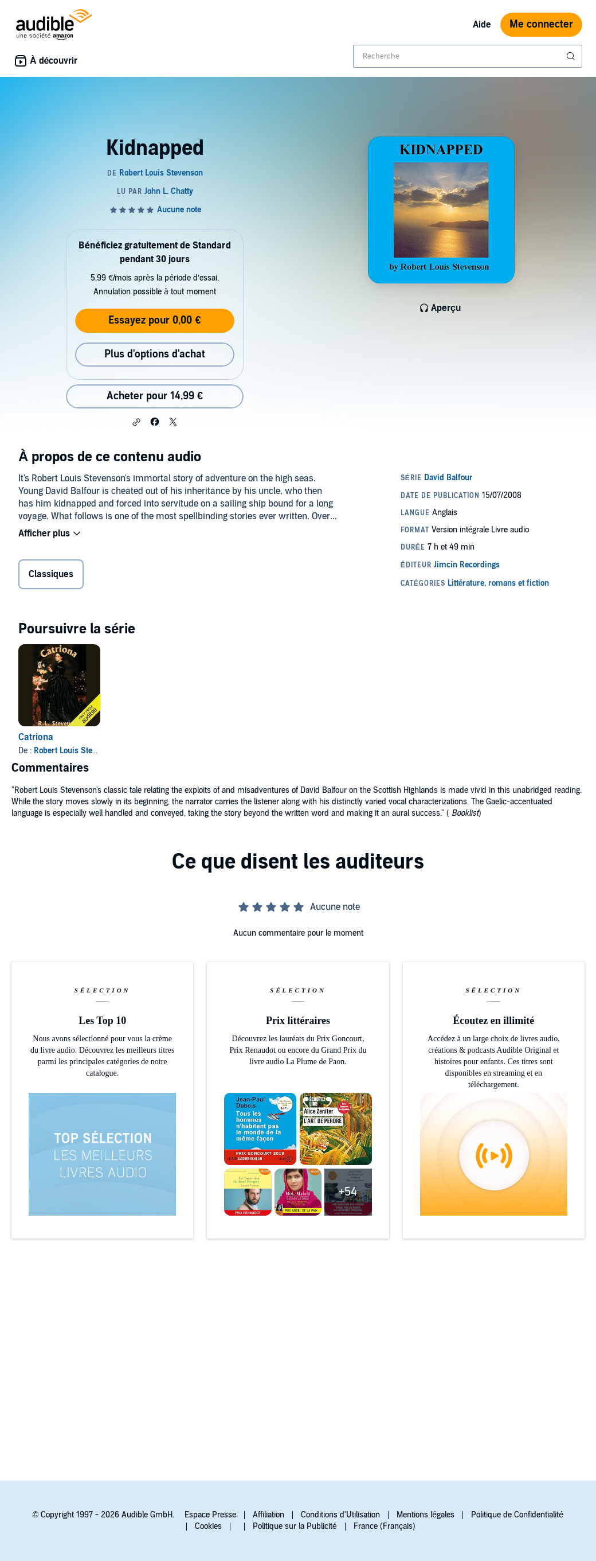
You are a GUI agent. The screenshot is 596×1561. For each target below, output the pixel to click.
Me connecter (541, 24)
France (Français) (384, 1526)
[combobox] (467, 56)
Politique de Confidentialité (517, 1515)
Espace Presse (210, 1515)
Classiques (51, 574)
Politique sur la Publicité (295, 1526)
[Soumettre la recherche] (572, 56)
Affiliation (268, 1515)
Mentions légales (425, 1515)
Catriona (35, 737)
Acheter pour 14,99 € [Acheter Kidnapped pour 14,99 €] (155, 396)
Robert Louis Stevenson (75, 751)
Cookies (208, 1526)
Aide (482, 24)
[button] (136, 422)
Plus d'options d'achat (154, 354)
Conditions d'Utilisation (340, 1515)
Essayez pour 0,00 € (154, 320)
